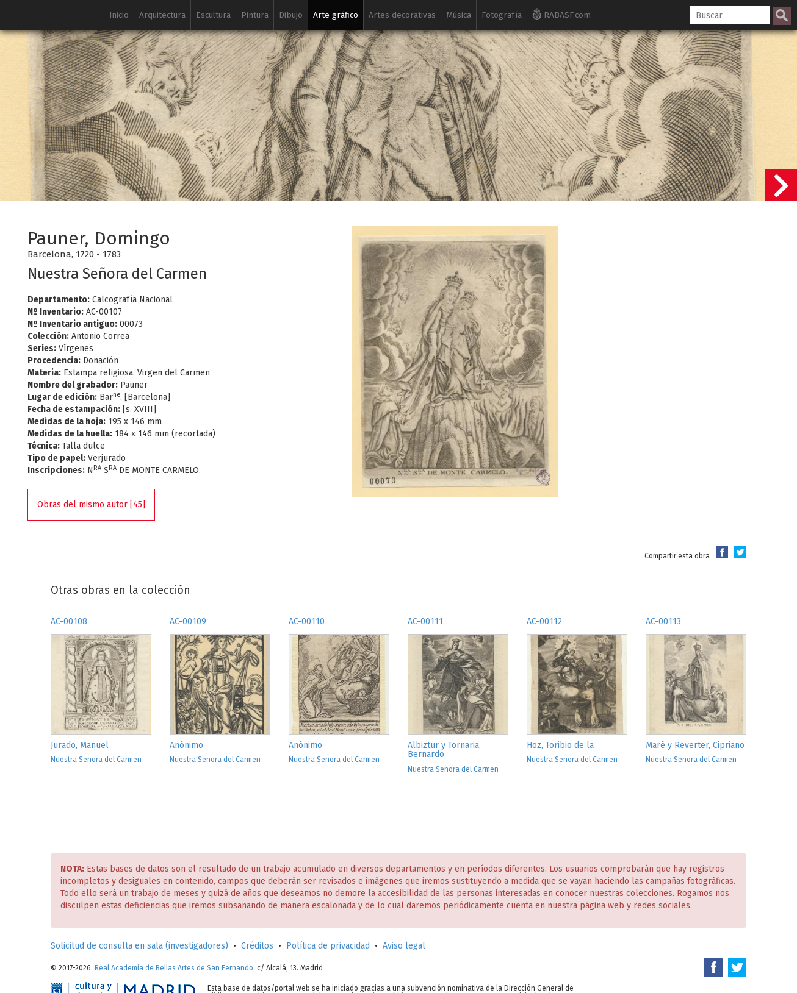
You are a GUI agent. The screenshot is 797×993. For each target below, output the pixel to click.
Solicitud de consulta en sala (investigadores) (139, 946)
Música (458, 15)
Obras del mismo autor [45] (91, 504)
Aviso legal (404, 946)
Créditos (257, 946)
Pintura (255, 15)
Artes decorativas (402, 15)
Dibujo (291, 15)
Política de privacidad (328, 946)
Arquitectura (162, 15)
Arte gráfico (335, 15)
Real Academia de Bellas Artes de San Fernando (174, 968)
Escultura (213, 15)
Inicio (119, 15)
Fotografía (501, 15)
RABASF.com (561, 14)
